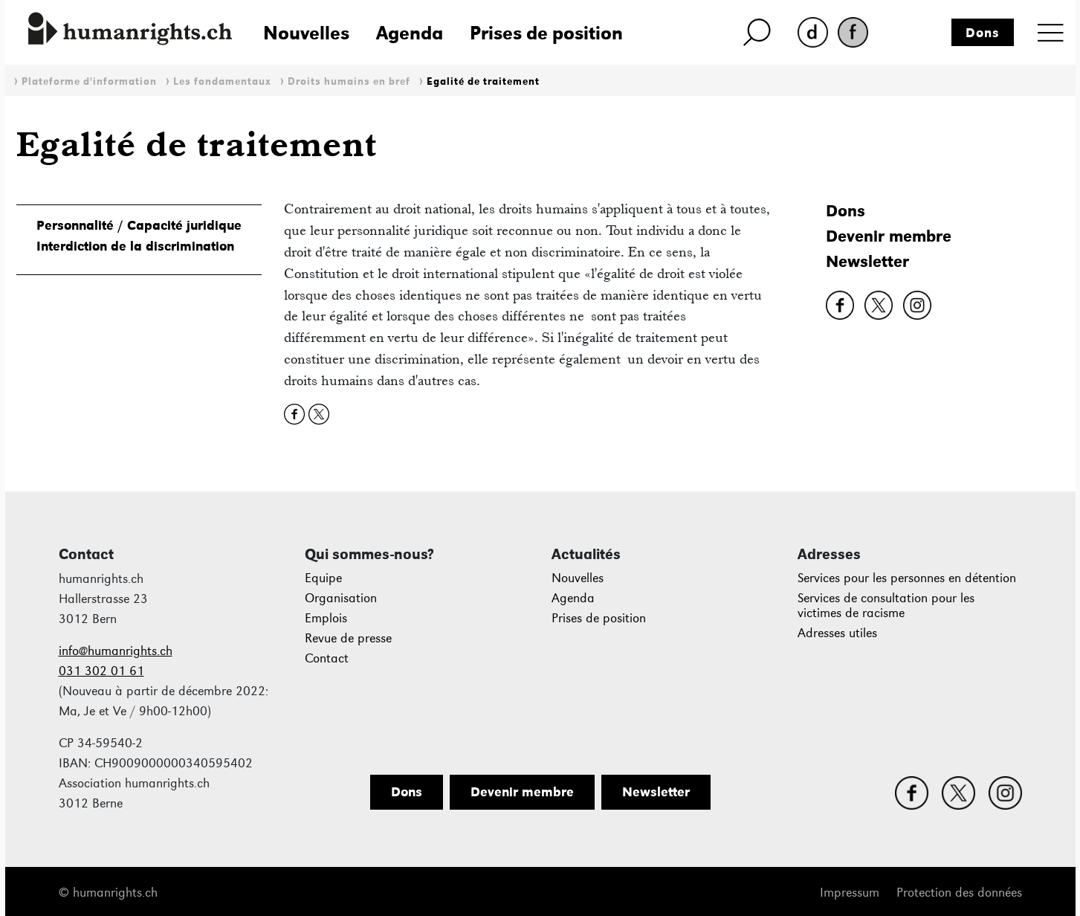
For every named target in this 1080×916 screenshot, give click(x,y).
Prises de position (546, 33)
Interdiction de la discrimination (135, 246)
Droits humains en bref (349, 81)
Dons (983, 32)
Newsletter (867, 261)
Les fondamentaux (222, 81)
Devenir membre (888, 236)
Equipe (323, 578)
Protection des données (959, 892)
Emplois (326, 618)
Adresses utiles (837, 633)
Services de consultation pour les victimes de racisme (886, 605)
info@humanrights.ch (115, 651)
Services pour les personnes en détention (907, 578)
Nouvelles (306, 33)
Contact (327, 658)
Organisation (341, 598)
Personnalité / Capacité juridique (139, 225)
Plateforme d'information (89, 81)
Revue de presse (348, 638)
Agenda (409, 33)
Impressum (849, 892)
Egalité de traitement (483, 81)
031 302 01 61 (101, 671)
